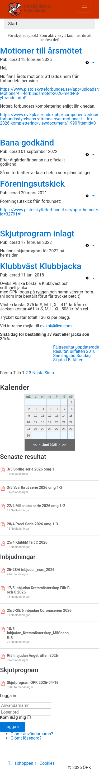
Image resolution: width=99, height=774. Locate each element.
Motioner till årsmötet (41, 51)
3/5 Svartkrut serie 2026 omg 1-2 (34, 487)
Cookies (47, 763)
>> (64, 445)
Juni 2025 (49, 445)
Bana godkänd (27, 143)
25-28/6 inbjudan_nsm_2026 (30, 570)
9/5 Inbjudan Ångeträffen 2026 (32, 655)
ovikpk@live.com (56, 325)
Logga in (12, 726)
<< (35, 445)
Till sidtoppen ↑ (22, 763)
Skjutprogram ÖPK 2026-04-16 (32, 682)
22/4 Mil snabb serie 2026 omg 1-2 (36, 506)
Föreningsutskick (32, 184)
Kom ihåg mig (13, 717)
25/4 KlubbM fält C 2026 (27, 542)
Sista (49, 372)
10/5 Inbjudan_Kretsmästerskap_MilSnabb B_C (38, 633)
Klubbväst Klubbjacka (40, 266)
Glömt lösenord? (26, 738)
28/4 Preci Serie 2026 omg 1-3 (32, 524)
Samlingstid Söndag (72, 355)
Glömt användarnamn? (32, 733)
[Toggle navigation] (84, 7)
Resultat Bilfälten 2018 (74, 351)
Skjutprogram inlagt (37, 233)
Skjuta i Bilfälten (68, 359)
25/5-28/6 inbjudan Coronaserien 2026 (39, 610)
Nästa (37, 372)
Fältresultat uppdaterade (76, 347)
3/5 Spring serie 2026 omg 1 (30, 469)
